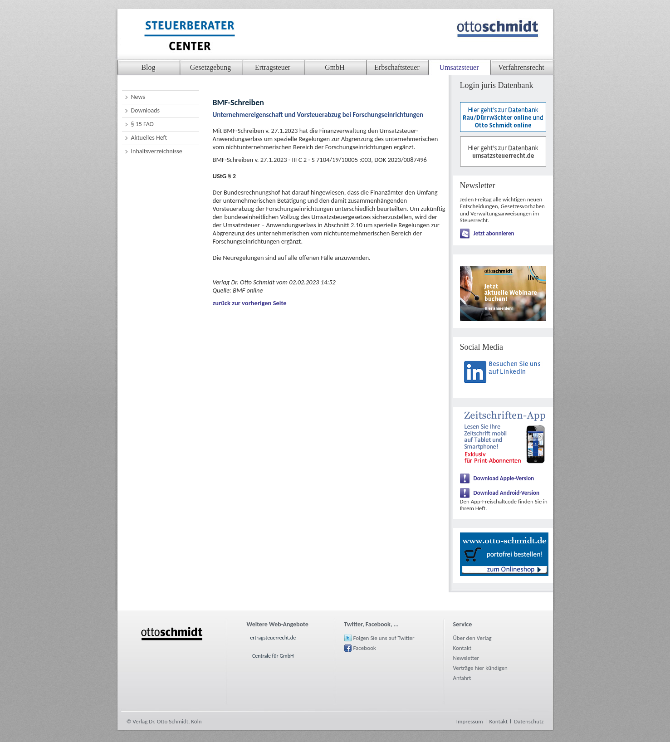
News (138, 97)
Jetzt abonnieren (494, 233)
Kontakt (462, 647)
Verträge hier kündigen (480, 667)
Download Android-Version (507, 492)
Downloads (145, 110)
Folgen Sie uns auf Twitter (384, 638)
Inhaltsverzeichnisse (156, 151)
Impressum (469, 721)
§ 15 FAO (142, 124)
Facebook (364, 647)
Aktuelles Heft (149, 138)
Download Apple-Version (504, 478)
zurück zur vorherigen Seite (250, 303)
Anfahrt (462, 677)
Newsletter (466, 657)
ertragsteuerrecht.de (273, 638)
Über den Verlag (472, 638)
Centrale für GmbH (273, 656)
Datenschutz (528, 721)
